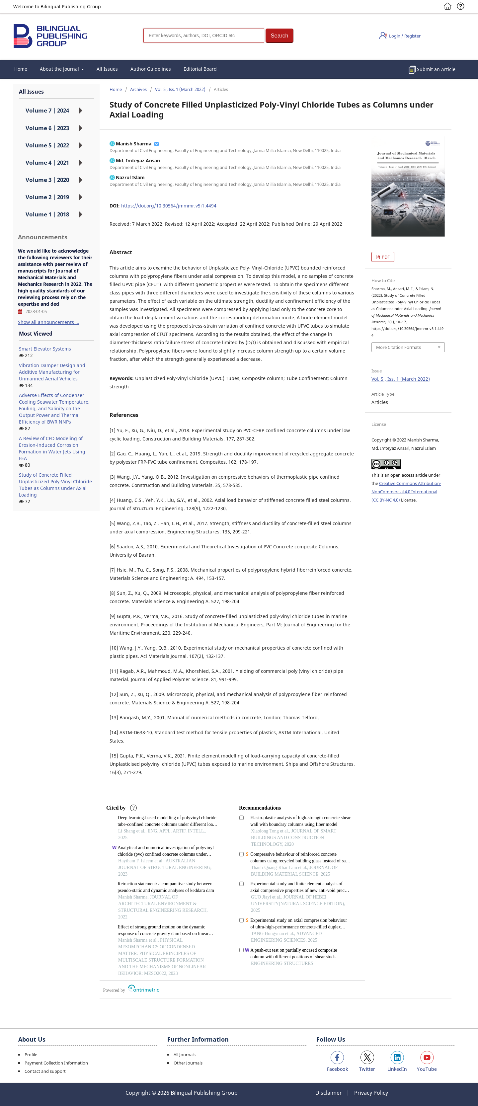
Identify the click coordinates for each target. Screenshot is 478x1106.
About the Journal (60, 69)
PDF (385, 257)
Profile (31, 1055)
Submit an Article (436, 69)
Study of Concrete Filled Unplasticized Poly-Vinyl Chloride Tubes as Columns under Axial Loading (55, 485)
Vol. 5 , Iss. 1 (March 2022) (180, 89)
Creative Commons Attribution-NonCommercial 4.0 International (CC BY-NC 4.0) (406, 491)
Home (20, 69)
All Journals (185, 1055)
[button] (279, 36)
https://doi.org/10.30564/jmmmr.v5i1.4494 (168, 205)
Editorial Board (200, 69)
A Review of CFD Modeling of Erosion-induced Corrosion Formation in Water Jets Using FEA (52, 448)
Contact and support (45, 1071)
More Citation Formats (398, 347)
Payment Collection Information (56, 1063)
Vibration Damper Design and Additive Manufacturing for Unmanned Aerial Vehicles (52, 372)
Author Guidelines (150, 69)
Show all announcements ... (48, 322)
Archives (138, 89)
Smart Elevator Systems (45, 349)
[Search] (203, 35)
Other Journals (188, 1063)
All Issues (107, 69)
